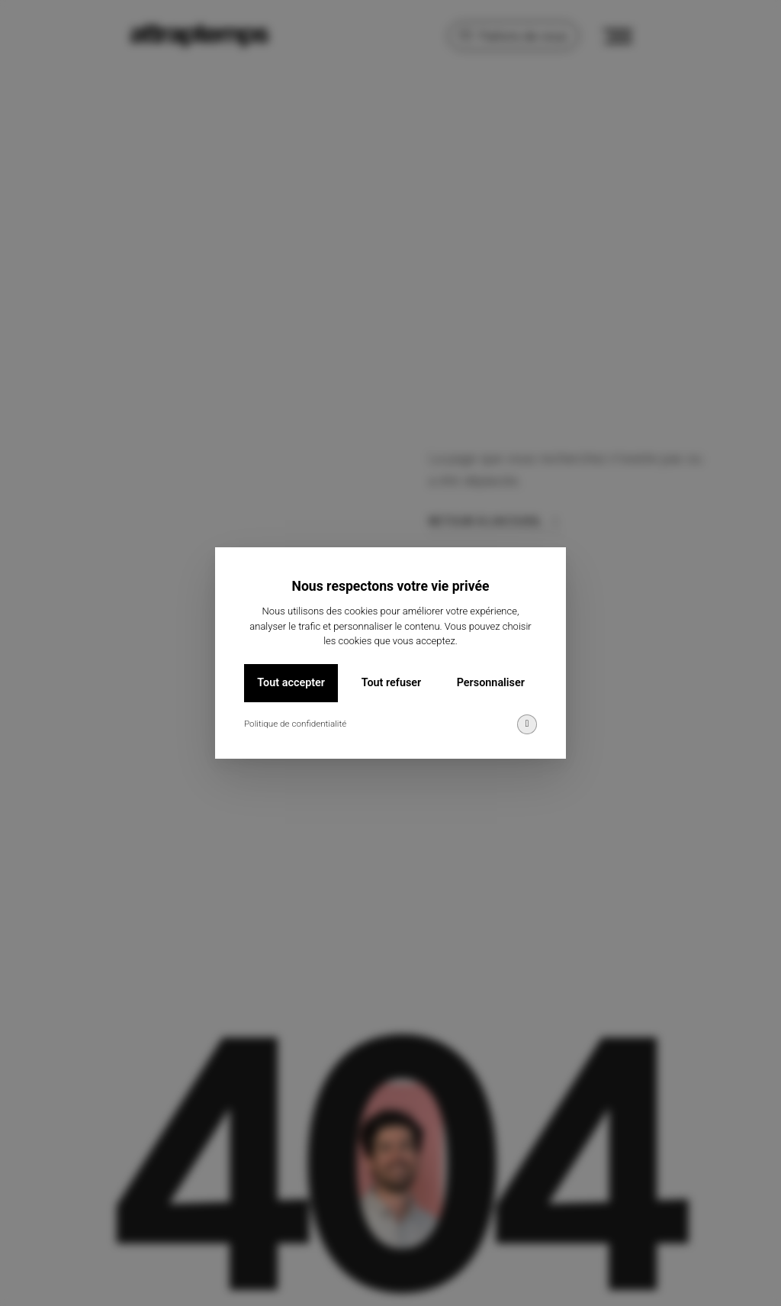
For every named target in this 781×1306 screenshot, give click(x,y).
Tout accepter (291, 683)
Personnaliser (491, 683)
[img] (527, 725)
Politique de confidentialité (295, 724)
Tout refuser (391, 683)
